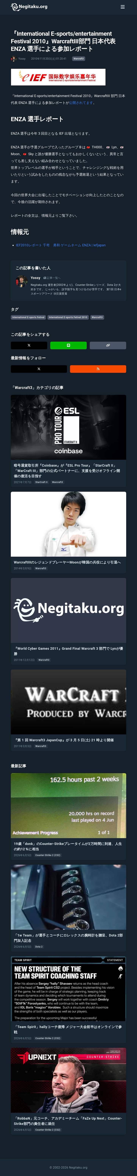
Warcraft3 (79, 58)
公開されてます (81, 103)
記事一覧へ (52, 277)
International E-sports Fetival (28, 317)
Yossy (35, 278)
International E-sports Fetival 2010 (68, 317)
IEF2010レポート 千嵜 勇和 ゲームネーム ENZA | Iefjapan (61, 245)
